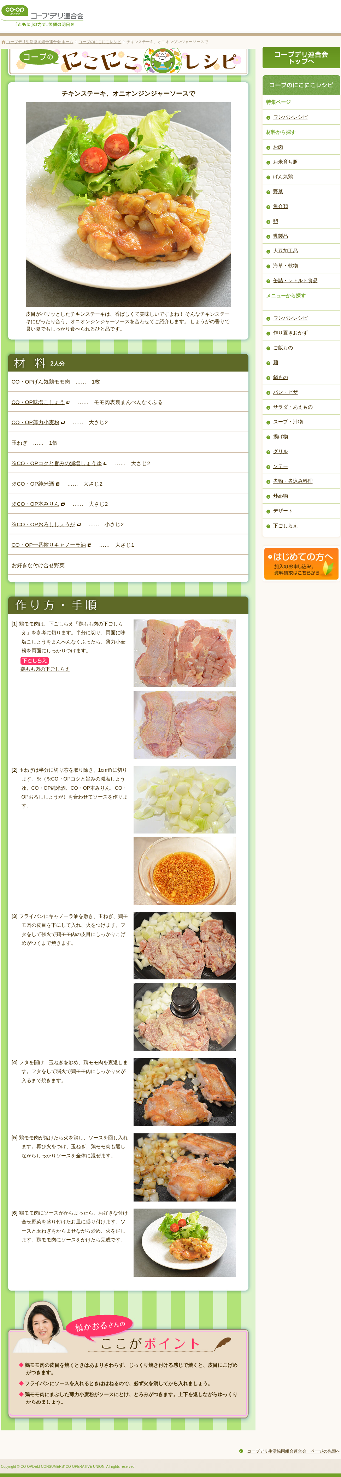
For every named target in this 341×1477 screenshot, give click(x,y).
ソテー (280, 466)
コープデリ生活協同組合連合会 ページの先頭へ (293, 1451)
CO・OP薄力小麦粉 (35, 422)
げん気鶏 (283, 176)
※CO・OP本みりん (35, 504)
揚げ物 (280, 436)
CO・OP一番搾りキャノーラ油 (49, 545)
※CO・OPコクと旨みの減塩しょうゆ (57, 463)
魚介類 (280, 206)
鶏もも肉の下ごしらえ (45, 669)
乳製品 (280, 236)
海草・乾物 (285, 265)
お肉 (278, 147)
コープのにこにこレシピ (99, 42)
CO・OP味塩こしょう (38, 402)
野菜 (278, 191)
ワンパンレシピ (290, 117)
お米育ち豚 (285, 162)
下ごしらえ (285, 525)
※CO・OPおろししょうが (43, 524)
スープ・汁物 (288, 422)
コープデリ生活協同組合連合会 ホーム (40, 42)
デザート (283, 511)
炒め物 (280, 496)
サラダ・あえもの (293, 407)
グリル (280, 451)
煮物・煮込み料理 (293, 481)
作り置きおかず (290, 333)
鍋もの (280, 377)
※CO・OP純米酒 (33, 484)
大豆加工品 (285, 251)
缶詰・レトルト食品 (295, 280)
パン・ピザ (285, 392)
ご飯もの (283, 347)
